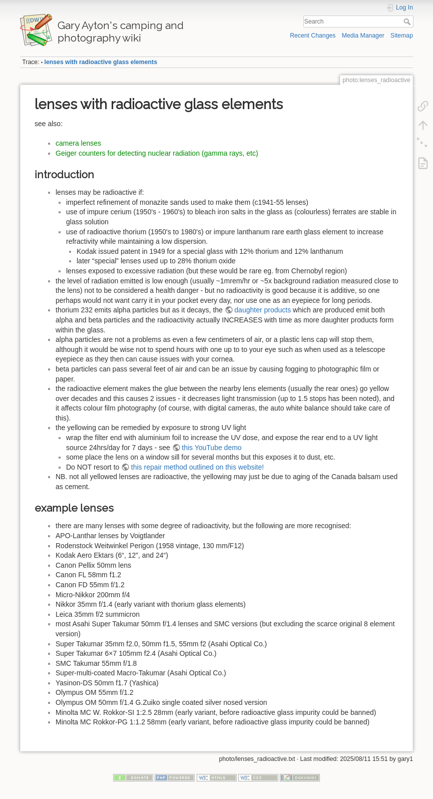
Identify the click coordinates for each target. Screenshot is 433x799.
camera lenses (78, 143)
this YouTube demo (211, 448)
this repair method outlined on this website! (197, 467)
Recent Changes (312, 35)
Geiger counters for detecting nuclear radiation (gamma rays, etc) (157, 153)
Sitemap (401, 35)
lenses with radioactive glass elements (101, 62)
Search (408, 21)
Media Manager (363, 35)
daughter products (262, 310)
